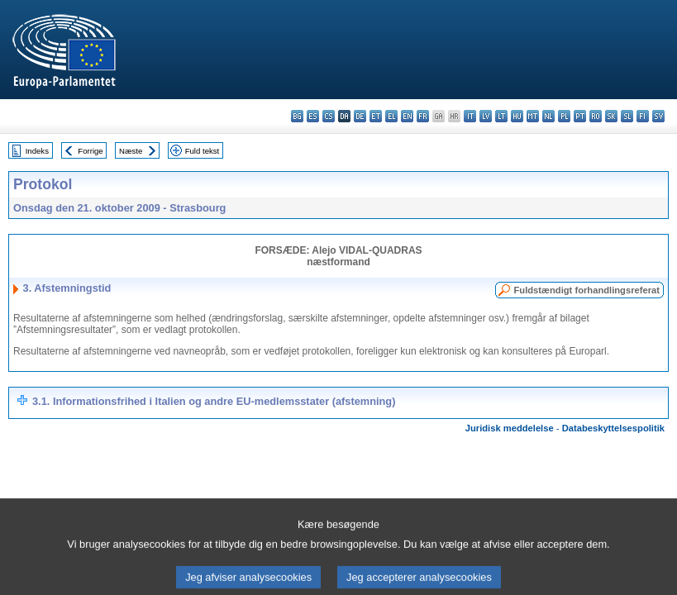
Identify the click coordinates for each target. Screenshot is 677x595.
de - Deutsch (360, 116)
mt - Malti (533, 116)
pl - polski (564, 116)
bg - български (297, 116)
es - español (313, 116)
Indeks (37, 150)
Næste (130, 150)
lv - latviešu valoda (485, 116)
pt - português (580, 116)
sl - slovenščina (627, 116)
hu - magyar (517, 116)
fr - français (423, 116)
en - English (407, 116)
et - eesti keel (375, 116)
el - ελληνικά (391, 116)
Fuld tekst (202, 150)
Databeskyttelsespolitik (613, 428)
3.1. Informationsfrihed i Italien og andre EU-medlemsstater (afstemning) (213, 401)
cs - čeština (328, 116)
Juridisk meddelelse (509, 428)
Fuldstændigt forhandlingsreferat (586, 290)
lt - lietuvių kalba (501, 116)
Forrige (90, 150)
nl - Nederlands (548, 116)
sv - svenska (658, 116)
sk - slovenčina (611, 116)
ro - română (595, 116)
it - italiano (470, 116)
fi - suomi (642, 116)
